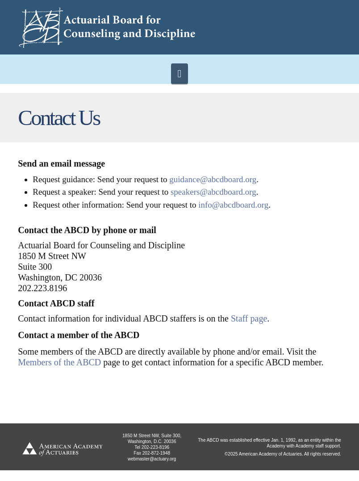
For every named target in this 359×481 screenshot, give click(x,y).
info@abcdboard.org (233, 204)
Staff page (249, 318)
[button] (179, 73)
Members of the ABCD (59, 362)
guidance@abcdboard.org (212, 179)
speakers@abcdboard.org (213, 192)
